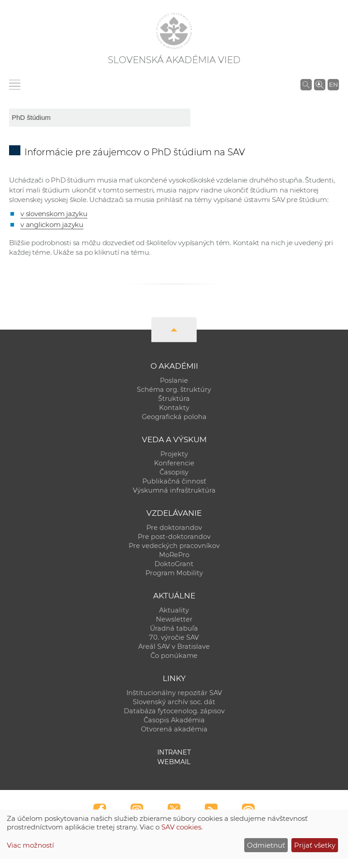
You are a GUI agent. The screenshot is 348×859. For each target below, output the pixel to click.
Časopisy (174, 472)
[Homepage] (174, 31)
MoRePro (174, 555)
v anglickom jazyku (51, 224)
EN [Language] (333, 84)
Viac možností (30, 845)
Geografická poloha (174, 417)
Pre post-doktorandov (174, 537)
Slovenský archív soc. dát (174, 702)
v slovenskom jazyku (53, 213)
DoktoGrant (174, 564)
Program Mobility (174, 573)
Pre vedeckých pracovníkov (174, 546)
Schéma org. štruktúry (174, 389)
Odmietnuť (266, 845)
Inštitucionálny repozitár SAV (174, 693)
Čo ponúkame (174, 656)
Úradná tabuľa (174, 628)
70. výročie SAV (174, 637)
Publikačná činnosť (174, 481)
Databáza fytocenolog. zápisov (174, 711)
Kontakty (174, 408)
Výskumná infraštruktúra (174, 490)
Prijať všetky (314, 845)
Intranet (174, 752)
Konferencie (174, 463)
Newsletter (174, 619)
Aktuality (174, 610)
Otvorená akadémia (174, 729)
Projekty (174, 454)
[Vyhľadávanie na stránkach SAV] (306, 84)
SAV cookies (181, 827)
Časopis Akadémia (174, 720)
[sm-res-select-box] (99, 118)
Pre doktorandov (174, 527)
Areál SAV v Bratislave (174, 646)
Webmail (174, 762)
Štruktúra (174, 399)
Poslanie (174, 380)
